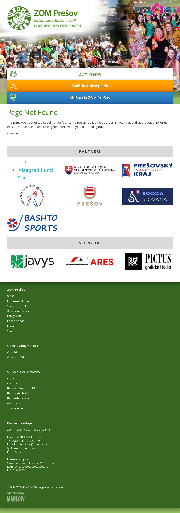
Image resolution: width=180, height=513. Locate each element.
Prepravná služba (18, 301)
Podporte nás (15, 321)
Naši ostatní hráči (17, 393)
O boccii (12, 378)
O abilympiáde (16, 357)
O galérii (12, 352)
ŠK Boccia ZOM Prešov (90, 97)
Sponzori (12, 331)
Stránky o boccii (17, 408)
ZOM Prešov (90, 74)
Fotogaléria (14, 316)
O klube (12, 383)
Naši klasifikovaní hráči (21, 388)
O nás (10, 296)
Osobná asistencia (18, 311)
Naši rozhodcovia (18, 398)
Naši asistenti (15, 403)
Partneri (12, 326)
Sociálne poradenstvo (20, 306)
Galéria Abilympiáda (90, 85)
